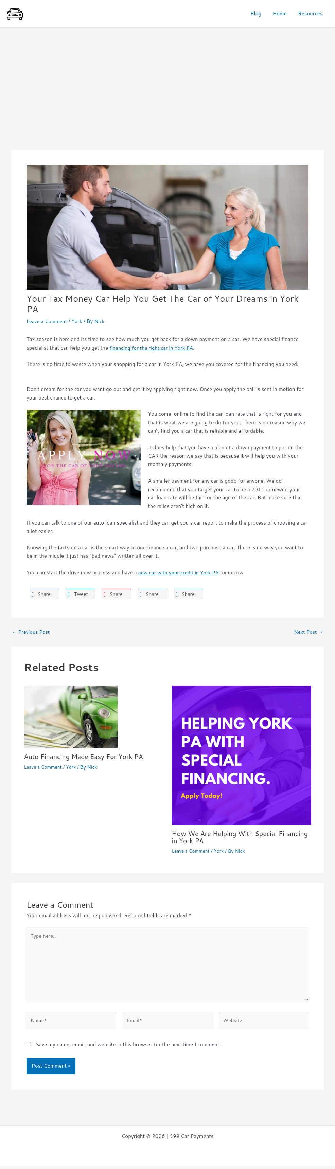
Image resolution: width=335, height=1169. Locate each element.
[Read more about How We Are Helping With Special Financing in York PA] (241, 755)
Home (281, 13)
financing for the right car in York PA (152, 347)
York (78, 321)
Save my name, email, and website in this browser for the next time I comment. (128, 1047)
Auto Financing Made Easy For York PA (85, 756)
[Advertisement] (167, 78)
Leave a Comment (47, 321)
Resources (311, 13)
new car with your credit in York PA (179, 572)
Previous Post (31, 631)
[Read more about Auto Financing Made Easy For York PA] (71, 716)
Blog (258, 13)
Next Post (308, 631)
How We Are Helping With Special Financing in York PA (226, 837)
